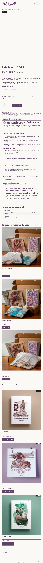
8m (10, 100)
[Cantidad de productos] (5, 92)
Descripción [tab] (5, 106)
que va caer (25, 101)
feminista (16, 101)
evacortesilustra (38, 100)
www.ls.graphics (11, 166)
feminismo (3, 101)
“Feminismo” (15, 76)
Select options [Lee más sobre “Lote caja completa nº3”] (6, 263)
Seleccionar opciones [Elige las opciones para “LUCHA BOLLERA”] (8, 426)
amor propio (24, 100)
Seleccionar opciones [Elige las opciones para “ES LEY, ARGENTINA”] (8, 531)
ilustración (20, 101)
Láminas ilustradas (11, 9)
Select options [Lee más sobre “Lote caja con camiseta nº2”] (6, 366)
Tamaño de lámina (4, 85)
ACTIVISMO (16, 100)
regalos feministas (30, 101)
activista (19, 100)
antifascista (28, 100)
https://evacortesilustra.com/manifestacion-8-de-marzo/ (21, 155)
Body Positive (33, 100)
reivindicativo (9, 102)
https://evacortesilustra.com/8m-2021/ (18, 157)
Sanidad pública (14, 102)
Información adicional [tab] (17, 106)
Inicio (3, 9)
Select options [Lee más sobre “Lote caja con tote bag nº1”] (6, 314)
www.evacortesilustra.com (22, 184)
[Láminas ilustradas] (3, 539)
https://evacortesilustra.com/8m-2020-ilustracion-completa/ (22, 156)
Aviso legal (19, 558)
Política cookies (31, 558)
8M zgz (12, 100)
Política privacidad (25, 558)
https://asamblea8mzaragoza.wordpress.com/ (17, 171)
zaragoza (23, 102)
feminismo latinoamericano (10, 101)
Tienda (6, 9)
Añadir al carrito (17, 92)
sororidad (19, 102)
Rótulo (3, 80)
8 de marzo (7, 100)
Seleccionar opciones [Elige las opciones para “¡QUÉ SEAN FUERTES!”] (8, 478)
